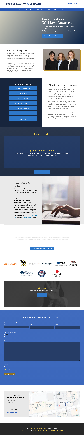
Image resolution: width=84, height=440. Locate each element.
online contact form (27, 217)
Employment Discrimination (23, 88)
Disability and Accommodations (23, 103)
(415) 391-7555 (74, 4)
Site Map (29, 430)
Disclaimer (7, 369)
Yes (7, 334)
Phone (57, 324)
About (20, 9)
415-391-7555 (14, 407)
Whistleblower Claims (23, 108)
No (6, 336)
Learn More (42, 295)
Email (31, 324)
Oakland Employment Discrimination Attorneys (51, 430)
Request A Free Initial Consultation (52, 36)
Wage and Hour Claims (23, 113)
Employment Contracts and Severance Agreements (23, 118)
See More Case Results (42, 172)
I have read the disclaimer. (11, 366)
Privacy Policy (12, 369)
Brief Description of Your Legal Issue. (12, 340)
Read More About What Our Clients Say (42, 248)
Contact (63, 9)
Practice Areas (29, 9)
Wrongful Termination (23, 98)
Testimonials (39, 9)
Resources (55, 9)
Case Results (47, 9)
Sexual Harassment (23, 93)
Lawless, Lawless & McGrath (38, 428)
